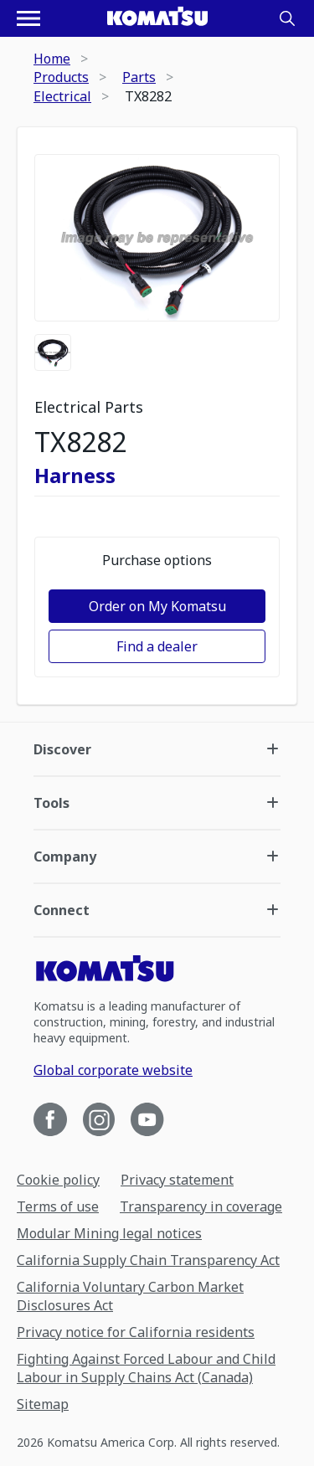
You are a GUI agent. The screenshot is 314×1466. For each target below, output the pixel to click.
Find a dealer (157, 646)
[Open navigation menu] (28, 18)
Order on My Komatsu (157, 606)
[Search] (287, 18)
